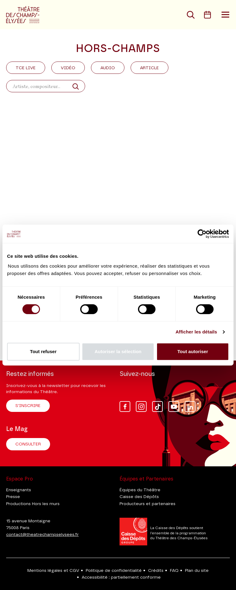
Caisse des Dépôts (139, 497)
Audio (107, 68)
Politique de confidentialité (114, 570)
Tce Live (26, 68)
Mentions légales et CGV (53, 570)
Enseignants (18, 490)
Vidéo (68, 68)
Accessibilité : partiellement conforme (121, 577)
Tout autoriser (192, 351)
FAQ (174, 570)
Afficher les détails (196, 331)
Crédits (155, 570)
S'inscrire (28, 406)
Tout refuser (43, 351)
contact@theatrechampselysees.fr (42, 534)
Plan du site (197, 570)
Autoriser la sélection (118, 351)
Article (149, 68)
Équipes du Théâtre (140, 490)
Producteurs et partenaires (147, 504)
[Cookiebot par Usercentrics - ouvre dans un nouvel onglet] (202, 233)
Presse (13, 497)
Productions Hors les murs (33, 504)
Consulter (28, 444)
